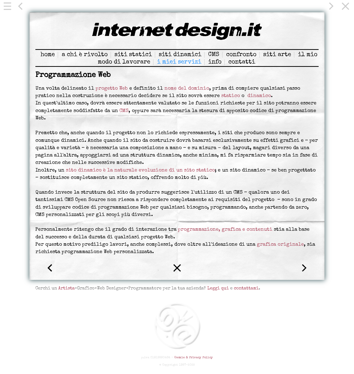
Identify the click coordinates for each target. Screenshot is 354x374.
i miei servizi (179, 62)
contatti (241, 62)
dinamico (259, 96)
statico (230, 96)
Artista (66, 288)
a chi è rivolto (85, 55)
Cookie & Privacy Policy (193, 357)
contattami (246, 288)
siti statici (133, 55)
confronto (241, 55)
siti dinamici (180, 55)
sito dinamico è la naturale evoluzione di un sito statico (140, 170)
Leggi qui (218, 288)
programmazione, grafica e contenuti (225, 229)
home (48, 55)
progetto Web (112, 88)
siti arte (277, 55)
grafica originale (280, 244)
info (214, 62)
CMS (213, 55)
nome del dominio (186, 88)
